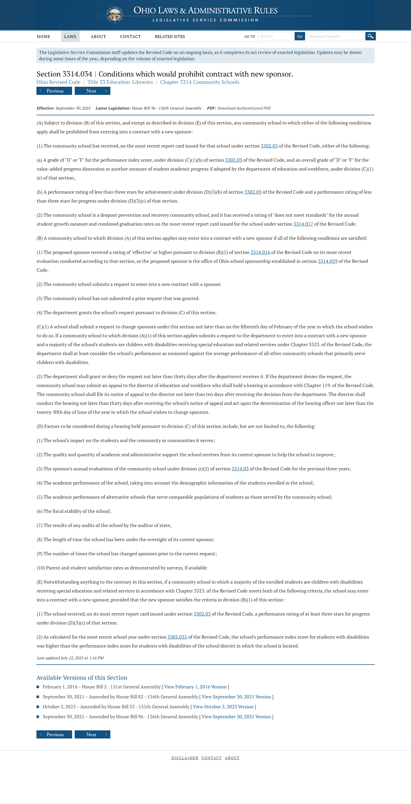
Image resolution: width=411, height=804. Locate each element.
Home (43, 36)
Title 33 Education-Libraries (120, 81)
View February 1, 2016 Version (195, 686)
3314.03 (240, 468)
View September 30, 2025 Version (236, 716)
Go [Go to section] (299, 36)
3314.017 (303, 224)
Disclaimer (185, 757)
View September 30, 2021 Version (236, 696)
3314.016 (260, 252)
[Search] (370, 36)
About (98, 36)
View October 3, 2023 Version (223, 706)
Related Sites (170, 36)
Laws (70, 36)
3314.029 (328, 261)
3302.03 (269, 146)
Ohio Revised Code (58, 81)
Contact (130, 36)
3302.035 (177, 637)
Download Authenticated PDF (244, 108)
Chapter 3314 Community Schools (200, 81)
